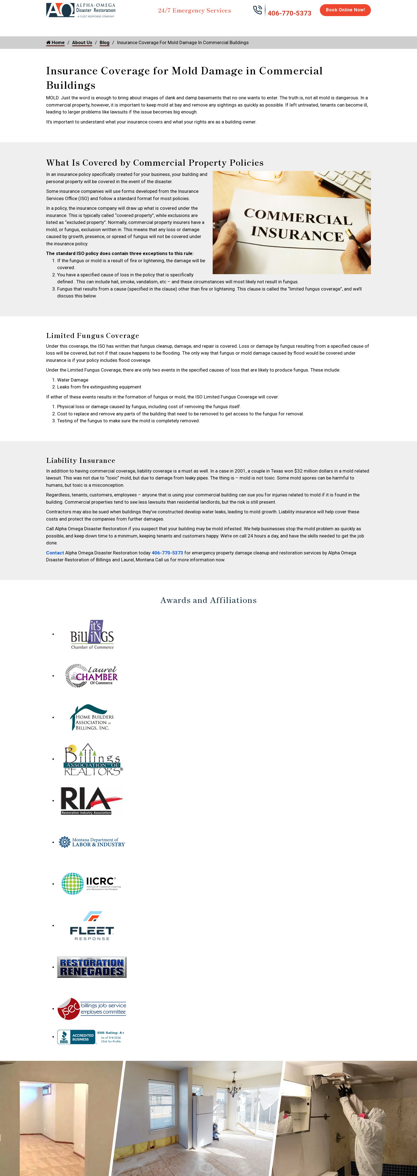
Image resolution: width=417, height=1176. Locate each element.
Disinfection (206, 25)
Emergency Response (280, 28)
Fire (103, 25)
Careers (330, 25)
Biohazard (240, 25)
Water (76, 25)
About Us (356, 28)
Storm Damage (133, 28)
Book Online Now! (345, 9)
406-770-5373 (290, 13)
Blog (104, 42)
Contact (55, 553)
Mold (171, 25)
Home (52, 25)
